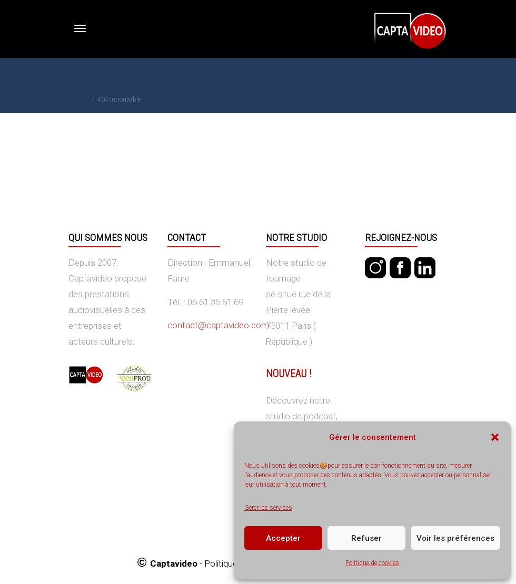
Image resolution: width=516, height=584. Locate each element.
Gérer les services (268, 507)
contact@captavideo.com (218, 325)
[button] (495, 437)
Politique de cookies (372, 563)
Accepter (283, 538)
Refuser (366, 538)
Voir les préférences (455, 538)
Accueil (78, 99)
